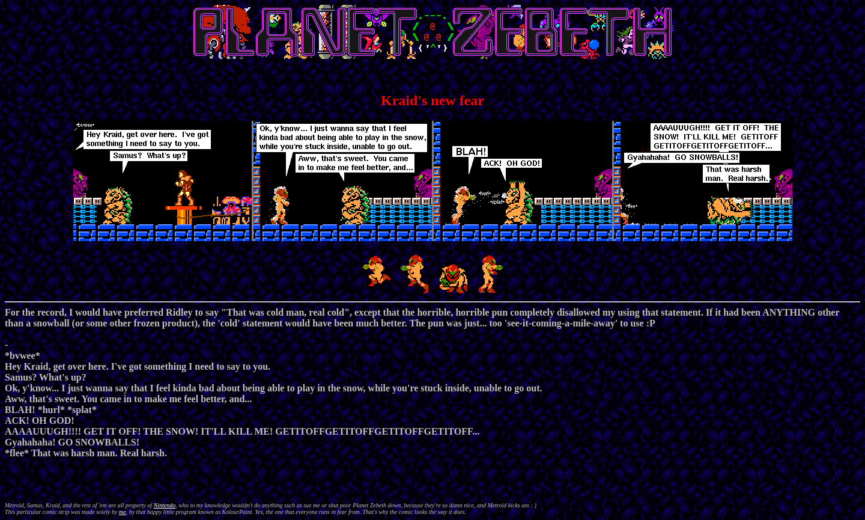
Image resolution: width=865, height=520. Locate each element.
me (122, 512)
